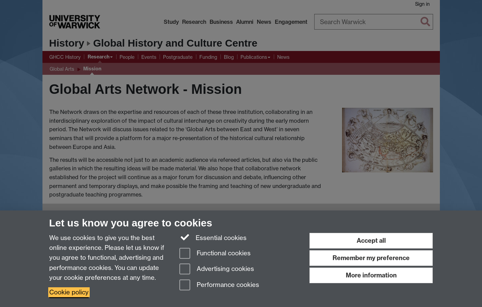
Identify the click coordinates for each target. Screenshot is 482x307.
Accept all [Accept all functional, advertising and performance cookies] (371, 240)
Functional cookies (215, 254)
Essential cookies (213, 237)
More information (371, 275)
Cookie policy (69, 292)
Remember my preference (371, 258)
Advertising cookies (216, 269)
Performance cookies (219, 285)
